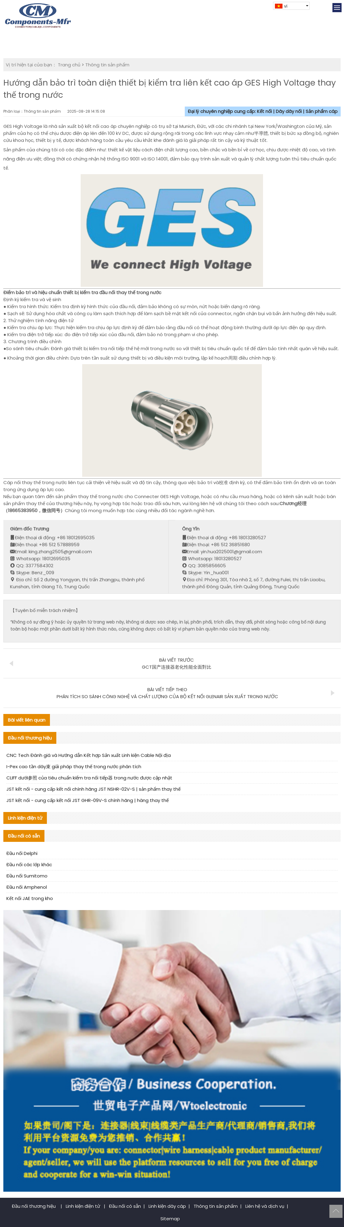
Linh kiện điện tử (83, 1206)
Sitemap (170, 1218)
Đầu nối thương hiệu (34, 1206)
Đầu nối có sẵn (125, 1206)
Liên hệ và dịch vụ (264, 1206)
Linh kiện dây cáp (167, 1206)
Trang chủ (69, 65)
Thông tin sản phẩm (107, 65)
